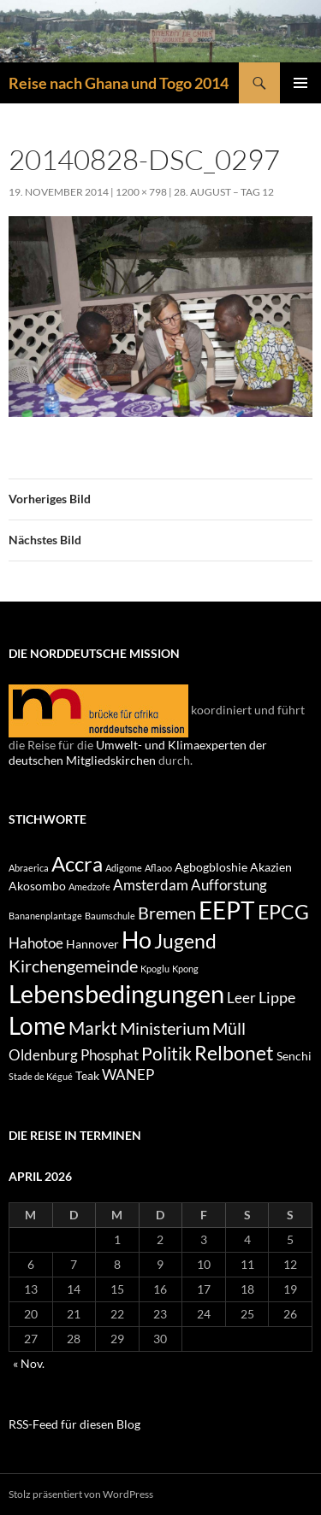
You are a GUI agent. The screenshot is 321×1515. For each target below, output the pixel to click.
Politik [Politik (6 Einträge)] (166, 1053)
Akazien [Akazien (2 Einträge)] (271, 867)
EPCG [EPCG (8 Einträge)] (283, 912)
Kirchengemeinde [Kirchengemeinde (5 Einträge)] (73, 965)
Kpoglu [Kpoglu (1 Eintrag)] (154, 968)
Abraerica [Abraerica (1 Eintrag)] (29, 867)
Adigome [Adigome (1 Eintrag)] (123, 867)
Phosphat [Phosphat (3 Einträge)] (109, 1055)
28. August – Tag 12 (224, 191)
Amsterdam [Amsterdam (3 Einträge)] (150, 885)
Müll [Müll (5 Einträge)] (229, 1028)
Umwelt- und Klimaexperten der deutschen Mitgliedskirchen (138, 752)
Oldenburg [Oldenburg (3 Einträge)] (43, 1055)
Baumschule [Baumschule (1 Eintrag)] (110, 915)
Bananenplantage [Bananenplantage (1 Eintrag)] (45, 915)
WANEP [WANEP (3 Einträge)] (128, 1074)
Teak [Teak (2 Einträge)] (87, 1075)
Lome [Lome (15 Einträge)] (37, 1025)
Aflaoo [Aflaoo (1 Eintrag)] (158, 867)
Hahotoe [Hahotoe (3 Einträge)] (36, 943)
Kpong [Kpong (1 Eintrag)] (185, 968)
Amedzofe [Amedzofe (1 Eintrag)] (89, 886)
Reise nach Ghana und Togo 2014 (119, 82)
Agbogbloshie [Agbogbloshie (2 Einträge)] (211, 867)
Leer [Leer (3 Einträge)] (241, 998)
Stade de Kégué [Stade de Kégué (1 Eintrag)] (41, 1076)
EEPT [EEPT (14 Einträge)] (227, 910)
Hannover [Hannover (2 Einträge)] (92, 944)
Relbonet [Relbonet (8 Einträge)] (234, 1053)
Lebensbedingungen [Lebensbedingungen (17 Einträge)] (116, 993)
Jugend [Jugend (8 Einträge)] (185, 941)
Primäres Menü (300, 82)
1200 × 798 (141, 191)
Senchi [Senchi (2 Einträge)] (294, 1055)
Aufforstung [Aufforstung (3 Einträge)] (229, 885)
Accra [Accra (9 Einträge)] (77, 863)
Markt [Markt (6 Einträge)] (92, 1028)
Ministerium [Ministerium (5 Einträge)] (165, 1028)
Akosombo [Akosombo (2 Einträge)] (37, 885)
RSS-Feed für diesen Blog (74, 1424)
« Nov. (29, 1363)
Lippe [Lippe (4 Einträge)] (277, 997)
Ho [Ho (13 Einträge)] (137, 939)
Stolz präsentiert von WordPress (81, 1494)
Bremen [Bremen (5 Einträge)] (167, 912)
